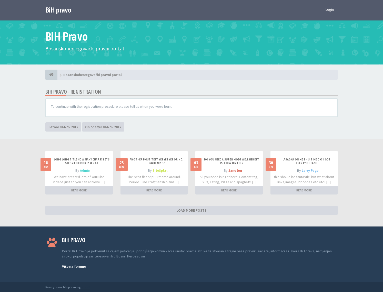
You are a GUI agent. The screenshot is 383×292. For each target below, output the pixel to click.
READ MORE (79, 190)
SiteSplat (160, 170)
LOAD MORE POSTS (191, 210)
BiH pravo (58, 10)
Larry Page (310, 170)
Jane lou (235, 170)
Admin (85, 170)
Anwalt (85, 287)
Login (330, 9)
